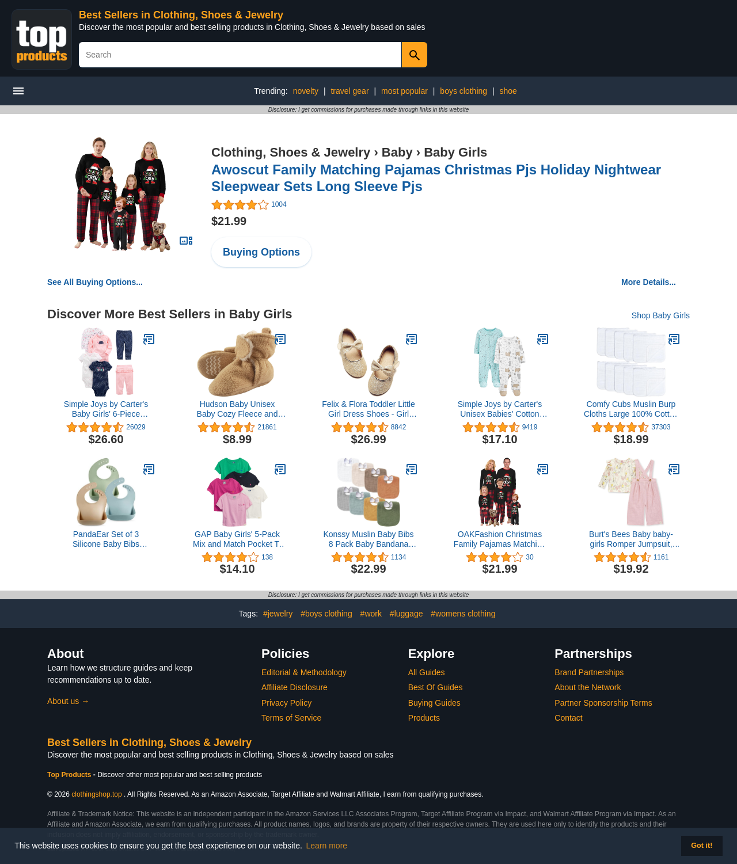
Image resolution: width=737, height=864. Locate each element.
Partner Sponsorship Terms (603, 702)
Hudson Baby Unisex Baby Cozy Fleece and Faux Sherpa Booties (237, 409)
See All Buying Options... (95, 282)
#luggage (406, 613)
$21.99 (228, 221)
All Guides (426, 672)
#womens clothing (463, 613)
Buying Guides (434, 702)
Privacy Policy (286, 702)
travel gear (349, 91)
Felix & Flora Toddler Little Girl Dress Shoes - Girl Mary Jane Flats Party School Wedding (368, 409)
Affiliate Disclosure (294, 687)
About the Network (587, 687)
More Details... (648, 282)
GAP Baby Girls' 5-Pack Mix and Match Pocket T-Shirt (237, 539)
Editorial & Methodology (304, 672)
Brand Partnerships (589, 672)
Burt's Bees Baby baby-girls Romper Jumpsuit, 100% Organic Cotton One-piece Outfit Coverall (631, 539)
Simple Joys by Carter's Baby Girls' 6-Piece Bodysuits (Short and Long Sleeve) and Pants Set (106, 409)
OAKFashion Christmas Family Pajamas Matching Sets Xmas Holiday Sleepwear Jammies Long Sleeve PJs (499, 539)
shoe (508, 91)
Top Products (70, 775)
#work (371, 613)
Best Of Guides (435, 687)
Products (424, 717)
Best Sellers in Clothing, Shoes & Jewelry (181, 15)
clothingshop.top (96, 794)
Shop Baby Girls (661, 315)
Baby (397, 152)
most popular (404, 91)
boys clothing (463, 91)
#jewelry (277, 613)
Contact (568, 717)
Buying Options (261, 252)
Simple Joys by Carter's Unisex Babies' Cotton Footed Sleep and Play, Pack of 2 (500, 409)
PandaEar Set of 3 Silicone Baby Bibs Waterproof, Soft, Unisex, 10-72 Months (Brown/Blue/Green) (106, 539)
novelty (305, 91)
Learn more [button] (327, 845)
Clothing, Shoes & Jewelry (290, 152)
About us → (68, 701)
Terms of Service (291, 717)
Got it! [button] (701, 846)
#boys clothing (326, 613)
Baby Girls (455, 152)
